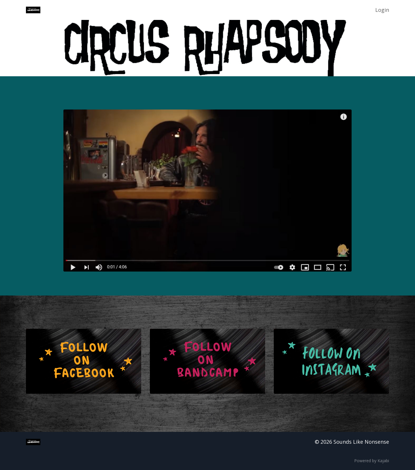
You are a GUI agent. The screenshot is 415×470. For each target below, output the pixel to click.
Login (382, 9)
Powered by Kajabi (371, 460)
